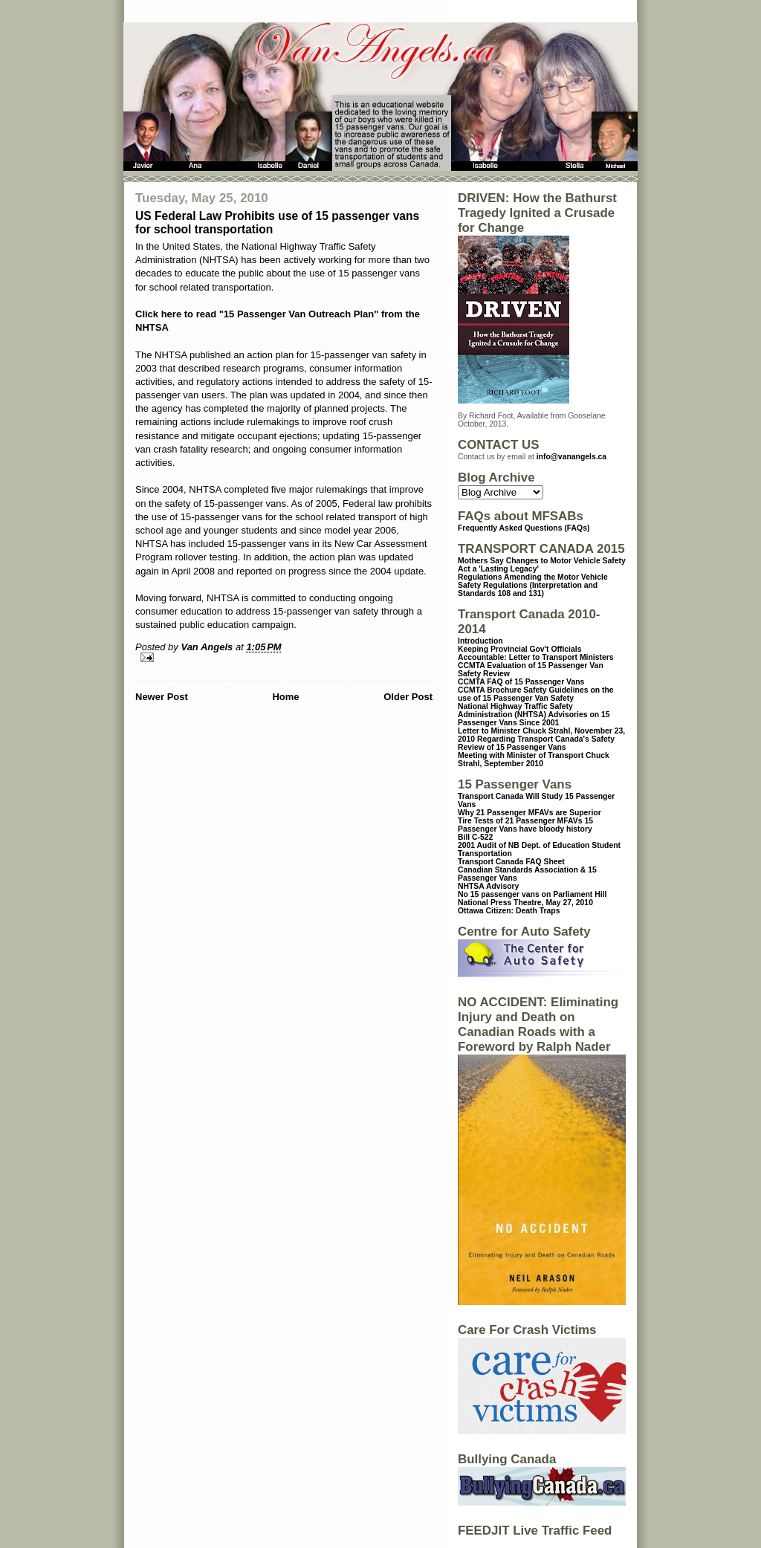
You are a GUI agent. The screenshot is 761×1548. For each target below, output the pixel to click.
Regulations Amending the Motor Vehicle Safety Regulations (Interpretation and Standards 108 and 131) (533, 585)
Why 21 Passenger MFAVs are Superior (529, 813)
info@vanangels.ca (571, 457)
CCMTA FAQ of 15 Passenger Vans (521, 682)
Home (285, 696)
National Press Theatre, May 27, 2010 (525, 902)
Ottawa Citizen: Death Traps (509, 911)
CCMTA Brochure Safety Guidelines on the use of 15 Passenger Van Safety (536, 694)
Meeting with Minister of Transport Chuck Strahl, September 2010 (533, 759)
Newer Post (161, 696)
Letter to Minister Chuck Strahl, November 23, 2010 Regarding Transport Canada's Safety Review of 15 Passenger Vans (541, 739)
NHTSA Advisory (488, 886)
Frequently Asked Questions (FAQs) (523, 528)
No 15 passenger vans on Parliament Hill (532, 894)
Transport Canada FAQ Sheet (511, 862)
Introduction (480, 641)
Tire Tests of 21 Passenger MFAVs (520, 821)
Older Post (408, 696)
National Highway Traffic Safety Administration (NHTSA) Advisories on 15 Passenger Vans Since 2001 (534, 714)
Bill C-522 (475, 837)
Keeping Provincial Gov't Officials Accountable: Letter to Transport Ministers (536, 653)
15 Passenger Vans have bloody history (525, 825)
